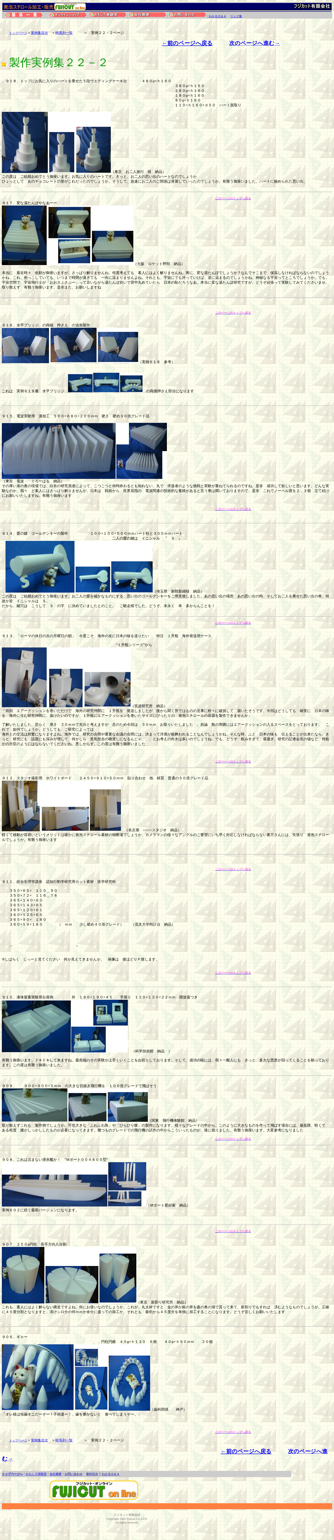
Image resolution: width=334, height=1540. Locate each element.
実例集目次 (39, 33)
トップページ (18, 33)
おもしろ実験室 (36, 1474)
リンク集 (236, 16)
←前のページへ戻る (187, 43)
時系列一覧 (64, 33)
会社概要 (56, 1474)
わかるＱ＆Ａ (217, 16)
